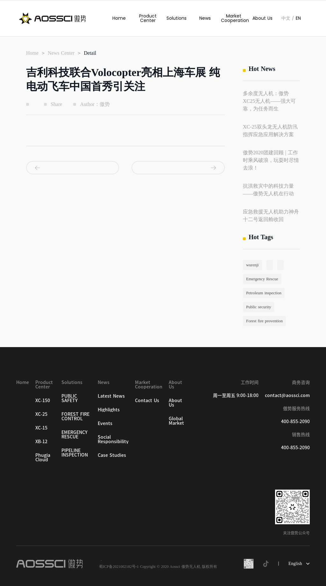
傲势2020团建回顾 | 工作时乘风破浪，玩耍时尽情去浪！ (271, 160)
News (205, 18)
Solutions (177, 18)
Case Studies (112, 455)
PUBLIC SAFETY (69, 398)
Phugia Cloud (42, 457)
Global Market (176, 420)
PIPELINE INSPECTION (74, 452)
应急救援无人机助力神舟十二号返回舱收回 (271, 215)
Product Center (148, 18)
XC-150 (42, 400)
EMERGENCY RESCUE (74, 434)
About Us (262, 18)
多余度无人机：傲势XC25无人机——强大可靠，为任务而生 (269, 101)
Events (105, 423)
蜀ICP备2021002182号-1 (119, 567)
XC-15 (41, 428)
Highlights (109, 410)
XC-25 (41, 414)
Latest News (111, 396)
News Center (61, 53)
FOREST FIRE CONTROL (75, 416)
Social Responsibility (113, 439)
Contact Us (147, 400)
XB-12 (41, 441)
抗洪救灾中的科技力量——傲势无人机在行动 (268, 189)
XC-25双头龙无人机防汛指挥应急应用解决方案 (270, 130)
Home (119, 18)
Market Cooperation (233, 18)
